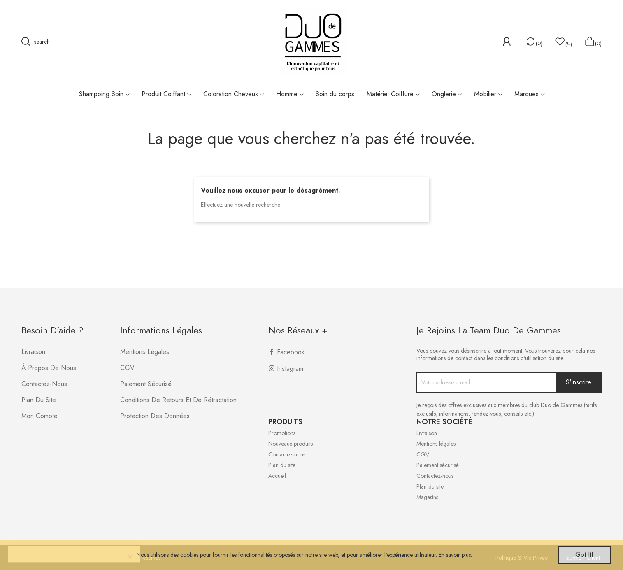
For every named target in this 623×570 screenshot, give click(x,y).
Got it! (584, 554)
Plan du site (38, 400)
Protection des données (155, 416)
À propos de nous (48, 367)
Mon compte (39, 416)
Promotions (281, 433)
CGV (127, 367)
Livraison (33, 351)
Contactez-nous (44, 384)
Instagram (290, 368)
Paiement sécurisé (146, 384)
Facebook (291, 352)
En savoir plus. (455, 555)
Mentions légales (144, 351)
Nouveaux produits (290, 444)
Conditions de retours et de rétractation (178, 400)
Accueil (277, 476)
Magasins (427, 497)
